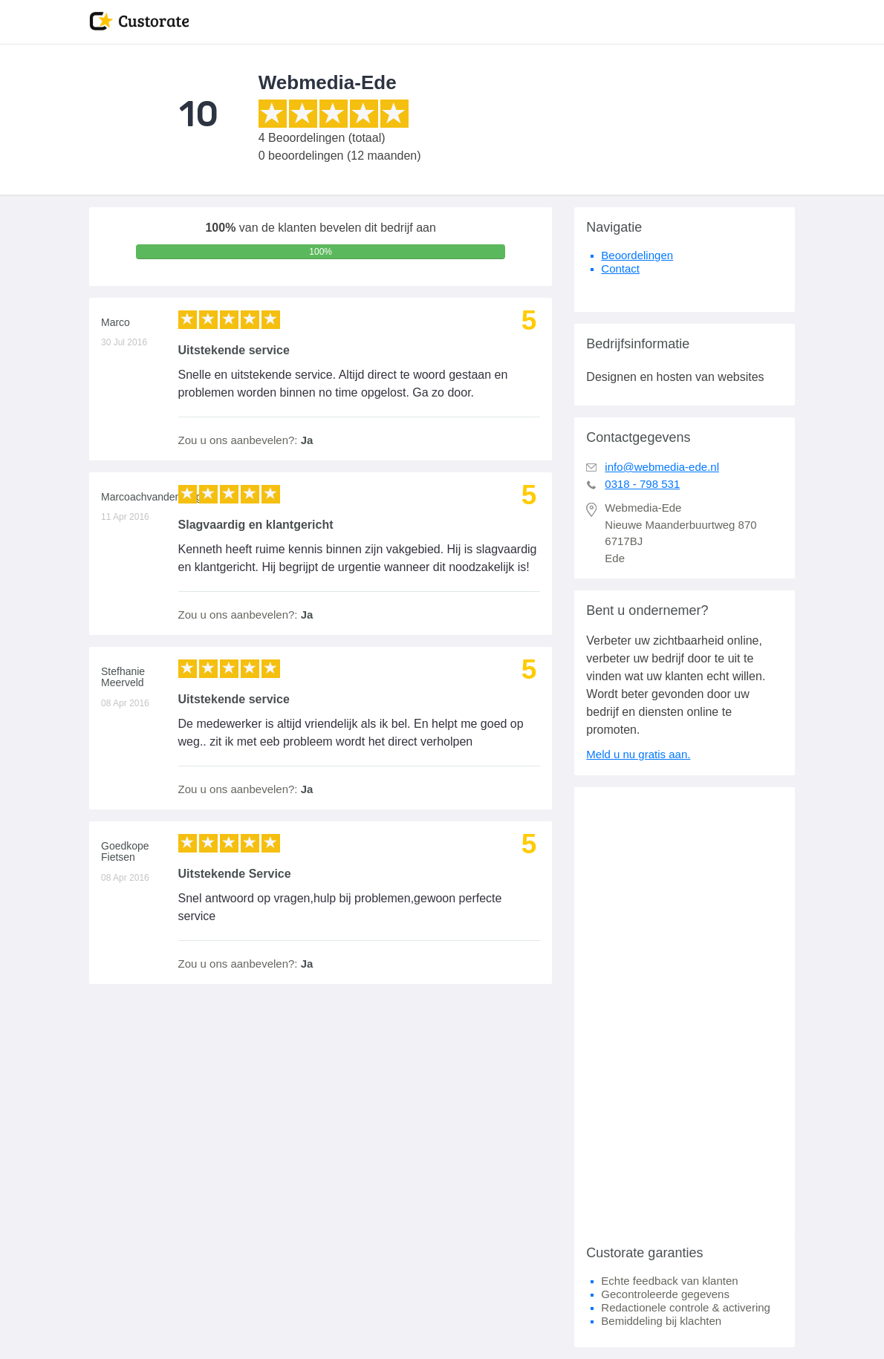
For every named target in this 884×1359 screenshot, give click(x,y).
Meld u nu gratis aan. (638, 754)
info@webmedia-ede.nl (662, 466)
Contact (620, 268)
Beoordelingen (637, 255)
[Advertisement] (684, 1010)
